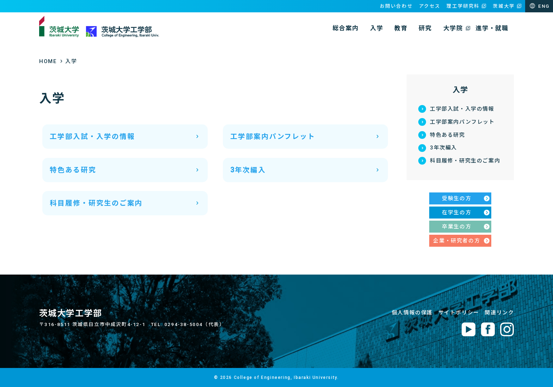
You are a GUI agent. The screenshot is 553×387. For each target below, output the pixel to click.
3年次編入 (443, 148)
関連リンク (499, 312)
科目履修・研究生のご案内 (465, 161)
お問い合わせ (396, 6)
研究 (425, 28)
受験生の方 (456, 198)
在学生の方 (456, 212)
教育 (400, 28)
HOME (47, 61)
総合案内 (346, 28)
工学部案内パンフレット (462, 122)
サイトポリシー (458, 312)
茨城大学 (504, 6)
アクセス (429, 6)
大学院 (453, 28)
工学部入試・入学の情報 (462, 109)
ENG (543, 6)
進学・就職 (491, 28)
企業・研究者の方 (456, 241)
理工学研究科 (463, 6)
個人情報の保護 (412, 312)
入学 (376, 28)
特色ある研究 (447, 135)
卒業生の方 (456, 226)
